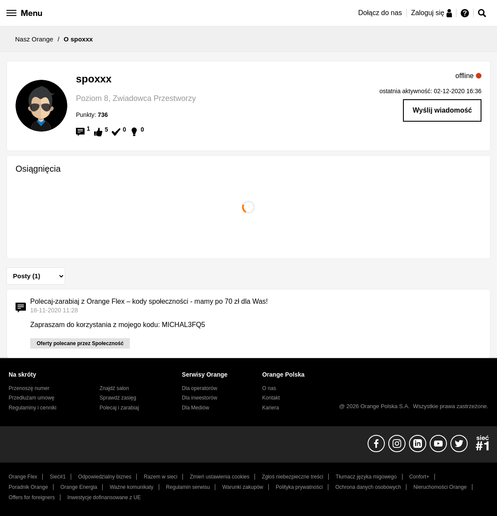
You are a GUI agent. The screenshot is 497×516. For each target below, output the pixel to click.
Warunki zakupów (242, 487)
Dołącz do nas (380, 12)
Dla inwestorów (199, 398)
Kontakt (271, 398)
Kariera (270, 408)
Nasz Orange (34, 39)
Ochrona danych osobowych (368, 487)
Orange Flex (23, 477)
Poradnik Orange (28, 487)
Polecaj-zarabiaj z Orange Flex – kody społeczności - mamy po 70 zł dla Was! (149, 301)
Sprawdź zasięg (118, 398)
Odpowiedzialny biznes (104, 477)
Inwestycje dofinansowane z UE (104, 497)
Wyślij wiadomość (442, 110)
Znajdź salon (114, 388)
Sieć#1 (58, 477)
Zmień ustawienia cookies (219, 477)
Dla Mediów (195, 408)
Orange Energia (78, 487)
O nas (269, 388)
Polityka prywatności (299, 487)
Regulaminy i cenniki (33, 408)
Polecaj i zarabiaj (119, 408)
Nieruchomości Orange (439, 487)
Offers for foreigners (32, 497)
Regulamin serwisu (188, 487)
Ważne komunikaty (131, 487)
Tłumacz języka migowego (366, 477)
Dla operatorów (199, 388)
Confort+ (419, 477)
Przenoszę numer (29, 388)
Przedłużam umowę (31, 398)
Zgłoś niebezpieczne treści (292, 477)
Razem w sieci (160, 477)
